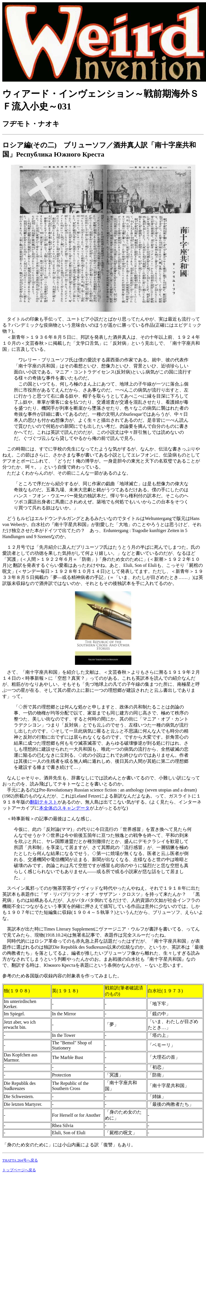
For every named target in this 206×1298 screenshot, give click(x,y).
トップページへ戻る (19, 1170)
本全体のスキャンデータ (64, 808)
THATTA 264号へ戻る (20, 1160)
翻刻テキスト (43, 802)
